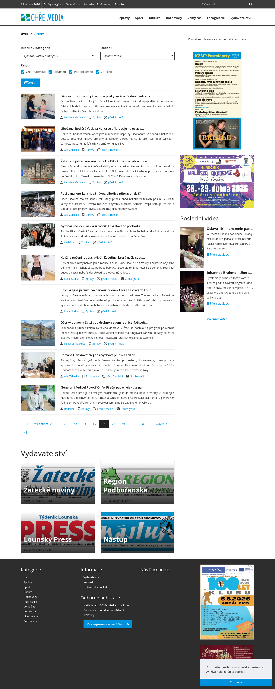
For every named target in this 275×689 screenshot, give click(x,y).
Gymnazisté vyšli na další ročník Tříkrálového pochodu (100, 226)
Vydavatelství (240, 18)
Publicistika (30, 602)
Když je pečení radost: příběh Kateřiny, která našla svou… (103, 257)
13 (75, 424)
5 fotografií (137, 376)
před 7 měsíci (116, 117)
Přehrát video (218, 254)
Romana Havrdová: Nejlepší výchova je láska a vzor (98, 355)
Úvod (25, 34)
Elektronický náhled (95, 587)
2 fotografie (132, 278)
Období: (106, 48)
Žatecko (119, 4)
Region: (26, 65)
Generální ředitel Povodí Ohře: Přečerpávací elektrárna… (102, 387)
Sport (139, 18)
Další (161, 424)
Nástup (115, 539)
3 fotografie (128, 409)
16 (104, 424)
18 (123, 424)
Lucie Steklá (71, 278)
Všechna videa (217, 319)
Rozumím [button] (236, 682)
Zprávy (124, 18)
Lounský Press (48, 539)
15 (94, 424)
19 (132, 424)
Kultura (154, 18)
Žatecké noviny (49, 490)
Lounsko (89, 4)
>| (25, 432)
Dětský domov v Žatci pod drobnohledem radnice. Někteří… (104, 322)
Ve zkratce (30, 611)
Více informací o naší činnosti (108, 624)
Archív (39, 34)
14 (84, 424)
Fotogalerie (216, 18)
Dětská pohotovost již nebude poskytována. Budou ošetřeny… (107, 96)
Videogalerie (31, 616)
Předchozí (43, 424)
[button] (246, 672)
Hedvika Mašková (75, 117)
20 (142, 424)
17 (113, 424)
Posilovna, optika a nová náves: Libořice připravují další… (102, 193)
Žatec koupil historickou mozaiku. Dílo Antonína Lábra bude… (105, 161)
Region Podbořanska (125, 485)
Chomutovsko (73, 4)
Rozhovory (174, 18)
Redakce (69, 242)
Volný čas (194, 18)
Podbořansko (104, 4)
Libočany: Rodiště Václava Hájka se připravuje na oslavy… (102, 129)
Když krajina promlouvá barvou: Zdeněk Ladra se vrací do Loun (106, 290)
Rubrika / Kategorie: (36, 48)
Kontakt (88, 582)
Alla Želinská (72, 150)
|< (25, 424)
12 (65, 424)
